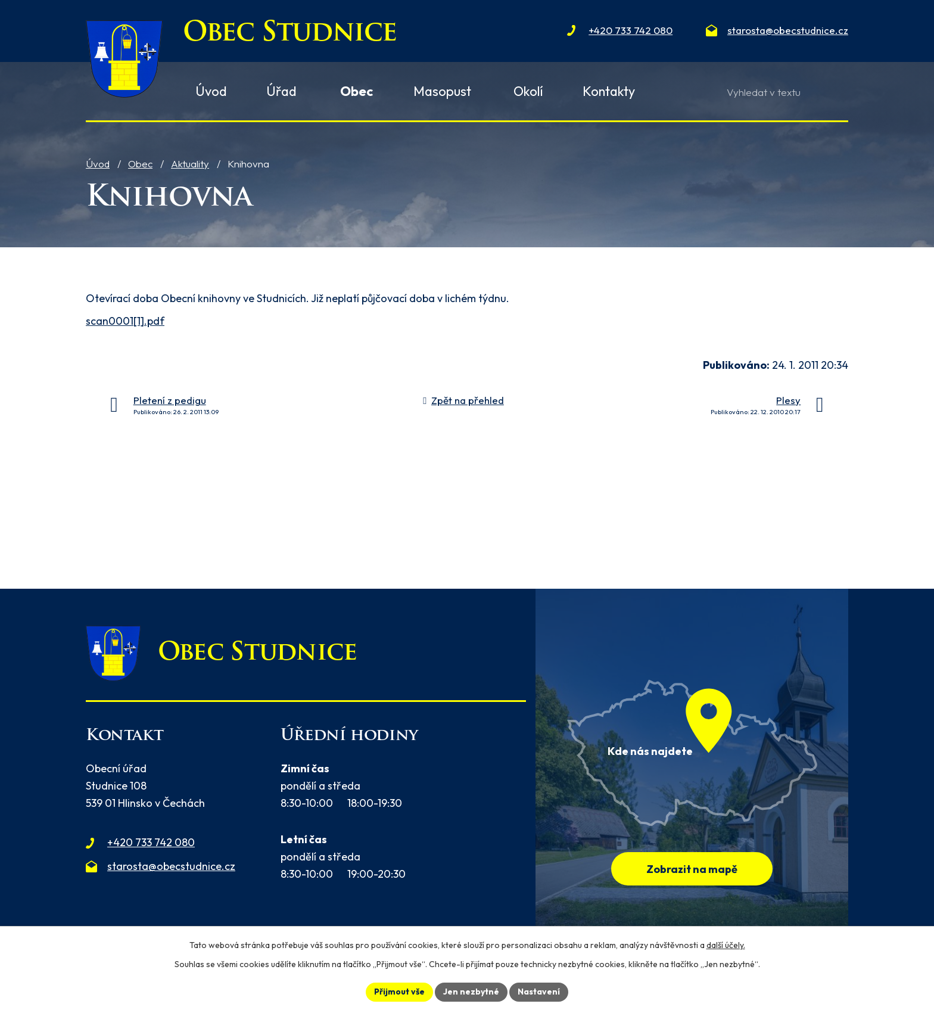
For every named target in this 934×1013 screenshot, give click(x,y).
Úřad (281, 91)
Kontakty (609, 91)
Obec (140, 163)
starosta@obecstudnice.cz (171, 866)
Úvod (98, 163)
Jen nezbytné (471, 991)
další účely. (725, 945)
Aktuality (190, 163)
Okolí (528, 91)
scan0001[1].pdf (125, 321)
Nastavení (539, 991)
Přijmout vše (399, 991)
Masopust (442, 91)
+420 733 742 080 (151, 842)
